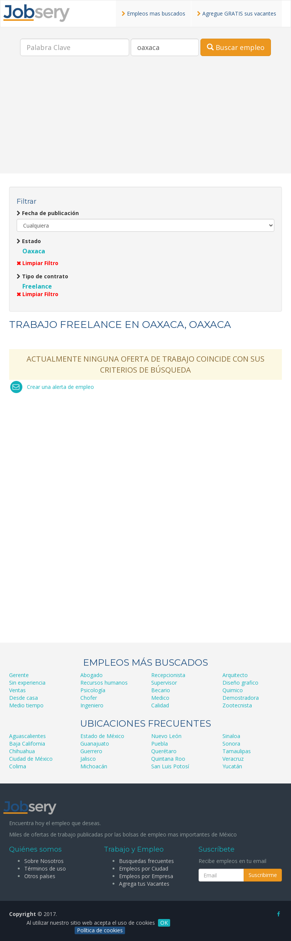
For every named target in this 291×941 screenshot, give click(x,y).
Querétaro (164, 751)
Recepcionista (168, 675)
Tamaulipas (236, 751)
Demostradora (240, 697)
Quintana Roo (168, 758)
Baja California (27, 743)
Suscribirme (263, 875)
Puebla (159, 743)
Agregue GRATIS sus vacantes (236, 13)
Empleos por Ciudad (143, 868)
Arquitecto (235, 675)
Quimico (232, 690)
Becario (160, 690)
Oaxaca (33, 251)
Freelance (37, 286)
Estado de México (102, 736)
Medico (160, 697)
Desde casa (23, 697)
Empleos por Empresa (146, 876)
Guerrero (91, 751)
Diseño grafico (240, 682)
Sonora (231, 743)
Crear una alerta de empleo (60, 386)
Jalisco (88, 758)
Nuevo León (166, 736)
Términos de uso (45, 868)
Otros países (39, 876)
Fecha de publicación (48, 213)
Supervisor (164, 682)
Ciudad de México (31, 758)
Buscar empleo (235, 47)
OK (164, 922)
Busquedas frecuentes (146, 861)
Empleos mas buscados (153, 13)
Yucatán (232, 766)
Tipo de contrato (42, 276)
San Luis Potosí (170, 766)
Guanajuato (94, 743)
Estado (29, 241)
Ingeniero (91, 705)
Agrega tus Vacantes (144, 883)
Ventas (17, 690)
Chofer (88, 697)
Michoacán (93, 766)
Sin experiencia (27, 682)
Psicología (92, 690)
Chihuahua (22, 751)
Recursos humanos (104, 682)
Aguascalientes (27, 736)
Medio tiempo (26, 705)
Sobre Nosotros (44, 861)
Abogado (91, 675)
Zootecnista (237, 705)
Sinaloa (231, 736)
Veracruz (233, 758)
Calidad (160, 705)
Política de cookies (100, 930)
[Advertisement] (145, 120)
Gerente (19, 675)
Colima (17, 766)
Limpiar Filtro (37, 263)
